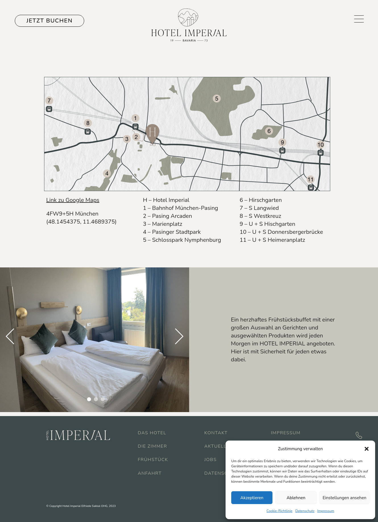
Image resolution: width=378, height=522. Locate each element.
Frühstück (153, 460)
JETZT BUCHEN (49, 20)
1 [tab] (89, 399)
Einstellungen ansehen (344, 498)
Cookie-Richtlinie (279, 511)
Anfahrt (150, 473)
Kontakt (216, 433)
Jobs (210, 460)
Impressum (325, 511)
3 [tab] (103, 399)
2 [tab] (96, 399)
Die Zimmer (152, 446)
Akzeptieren (251, 498)
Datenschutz (304, 511)
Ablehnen (296, 498)
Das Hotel (152, 433)
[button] (366, 449)
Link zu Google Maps (73, 200)
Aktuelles (218, 446)
